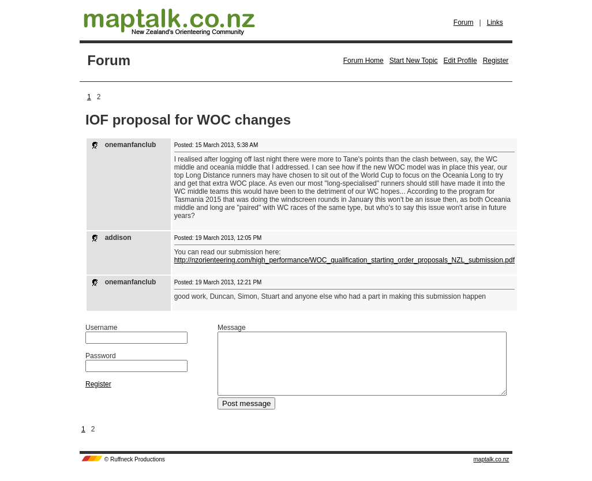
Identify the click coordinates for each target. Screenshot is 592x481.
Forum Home (363, 61)
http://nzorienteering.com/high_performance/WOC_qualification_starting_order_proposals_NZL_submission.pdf (344, 260)
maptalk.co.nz (491, 471)
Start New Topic (413, 61)
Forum (464, 22)
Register (496, 61)
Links (495, 22)
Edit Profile (460, 61)
